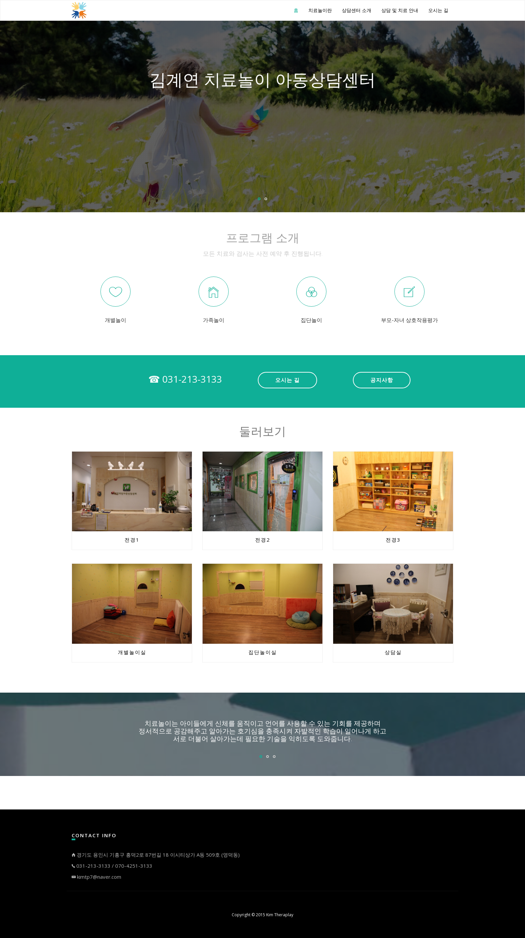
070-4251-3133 (133, 865)
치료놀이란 (320, 10)
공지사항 (381, 380)
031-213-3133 (93, 865)
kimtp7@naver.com (96, 876)
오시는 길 (438, 10)
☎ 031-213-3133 (185, 379)
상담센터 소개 (356, 10)
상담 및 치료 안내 (399, 10)
